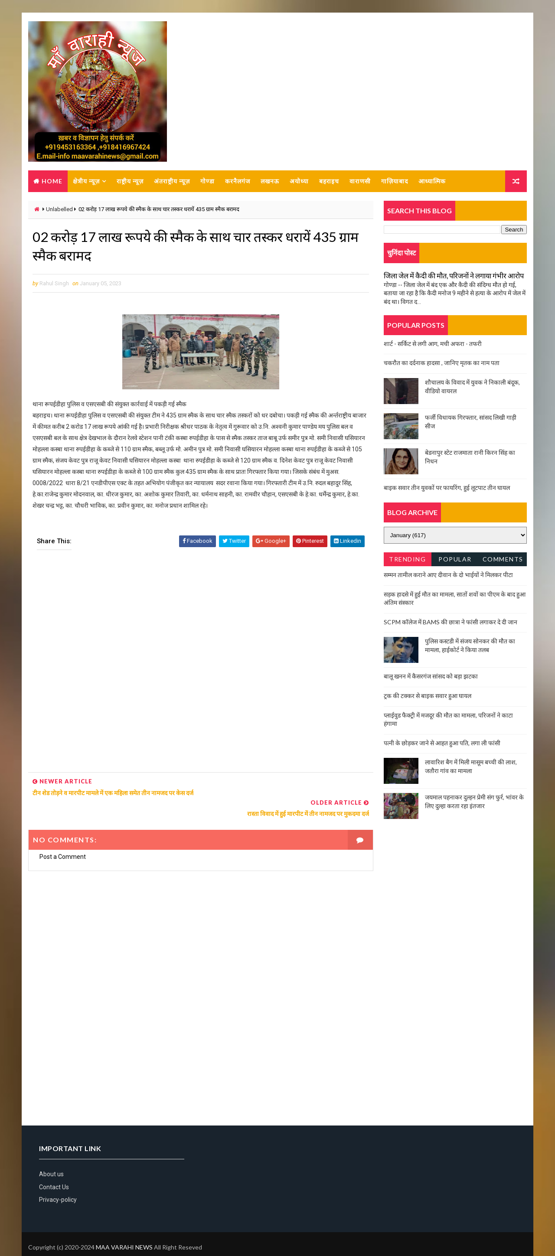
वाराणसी (360, 181)
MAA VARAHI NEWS (124, 1227)
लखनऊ (270, 181)
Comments (503, 559)
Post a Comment (62, 836)
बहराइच (329, 181)
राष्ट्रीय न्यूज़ (130, 181)
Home (52, 181)
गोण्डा (207, 181)
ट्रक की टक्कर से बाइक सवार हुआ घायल (427, 696)
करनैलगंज (237, 181)
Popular (455, 559)
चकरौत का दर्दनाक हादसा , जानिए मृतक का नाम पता (442, 363)
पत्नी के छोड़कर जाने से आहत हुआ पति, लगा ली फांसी (442, 743)
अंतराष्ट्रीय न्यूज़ (172, 181)
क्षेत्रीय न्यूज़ (86, 181)
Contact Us (54, 1167)
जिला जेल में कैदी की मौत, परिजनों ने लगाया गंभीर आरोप (454, 276)
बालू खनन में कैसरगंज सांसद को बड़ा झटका (431, 676)
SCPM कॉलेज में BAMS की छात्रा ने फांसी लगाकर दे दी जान (450, 622)
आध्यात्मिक (432, 181)
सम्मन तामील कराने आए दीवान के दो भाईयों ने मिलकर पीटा (448, 575)
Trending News (407, 561)
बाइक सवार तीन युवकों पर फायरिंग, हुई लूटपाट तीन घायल (447, 488)
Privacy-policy (58, 1180)
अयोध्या (299, 181)
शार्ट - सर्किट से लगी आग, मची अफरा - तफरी (433, 344)
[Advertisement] (197, 665)
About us (51, 1154)
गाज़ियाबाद (394, 181)
